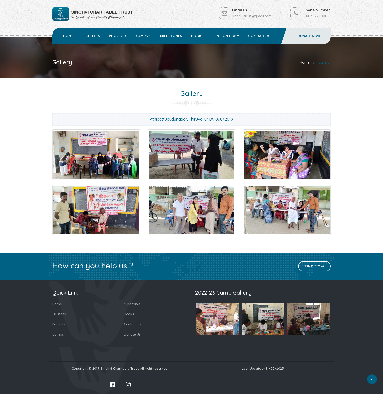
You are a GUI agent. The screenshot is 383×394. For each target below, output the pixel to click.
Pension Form (226, 36)
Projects (118, 36)
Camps (143, 36)
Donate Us (132, 334)
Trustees (91, 36)
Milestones (171, 36)
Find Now (314, 266)
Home (68, 36)
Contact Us (259, 36)
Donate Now (309, 36)
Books (197, 36)
